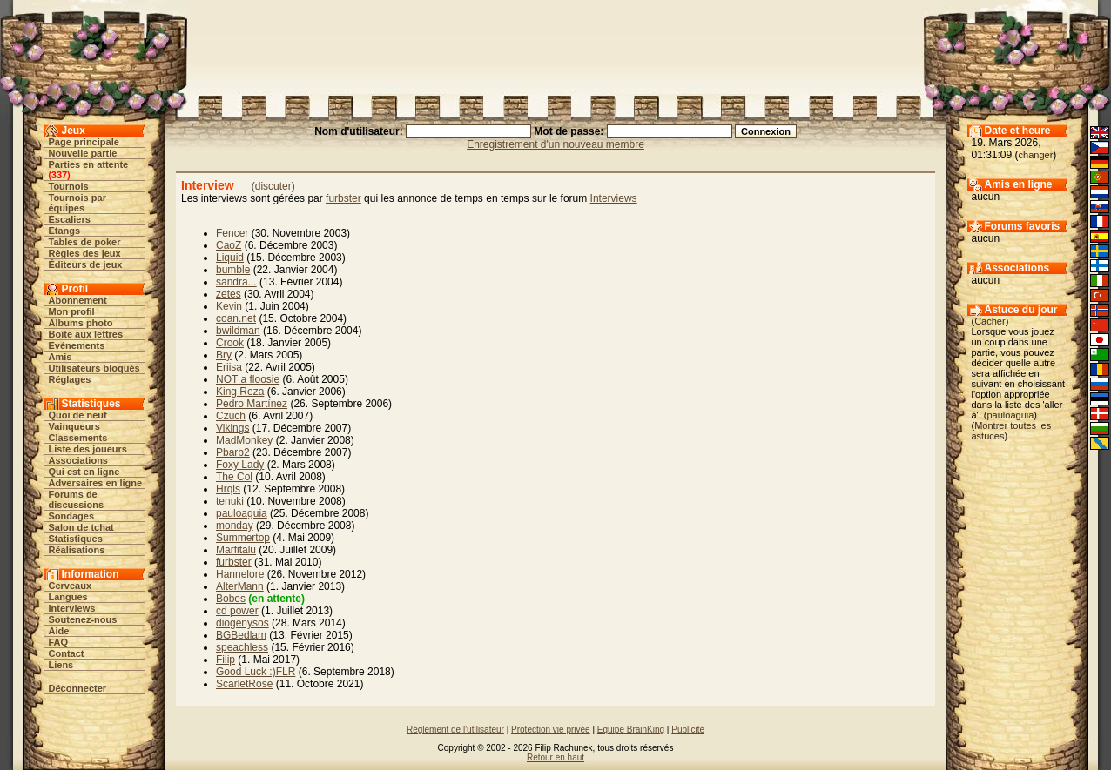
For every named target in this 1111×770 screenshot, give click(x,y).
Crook (230, 343)
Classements (78, 437)
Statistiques (76, 538)
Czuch (231, 416)
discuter (273, 186)
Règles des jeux (85, 253)
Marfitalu (236, 550)
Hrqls (228, 489)
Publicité (687, 729)
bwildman (238, 331)
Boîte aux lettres (86, 334)
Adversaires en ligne (96, 483)
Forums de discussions (76, 499)
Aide (59, 631)
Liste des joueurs (88, 449)
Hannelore (240, 574)
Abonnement (78, 300)
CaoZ (228, 245)
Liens (61, 665)
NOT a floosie (247, 379)
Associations (78, 460)
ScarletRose (244, 684)
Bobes (231, 599)
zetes (228, 294)
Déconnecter (78, 688)
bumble (233, 270)
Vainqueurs (74, 426)
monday (234, 525)
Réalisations (77, 550)
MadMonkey (244, 440)
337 (59, 175)
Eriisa (229, 367)
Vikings (232, 428)
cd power (237, 611)
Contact (66, 653)
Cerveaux (70, 585)
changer (1036, 155)
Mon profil (72, 311)
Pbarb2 (233, 452)
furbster (343, 198)
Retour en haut (555, 757)
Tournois (69, 186)
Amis (60, 357)
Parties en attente (89, 164)
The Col (234, 477)
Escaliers (70, 219)
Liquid (230, 257)
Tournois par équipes (77, 202)
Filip (225, 659)
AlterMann (240, 586)
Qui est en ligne (84, 471)
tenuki (230, 501)
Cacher (989, 321)
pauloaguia (241, 513)
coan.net (236, 318)
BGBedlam (241, 635)
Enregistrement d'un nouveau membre (555, 144)
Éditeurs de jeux (86, 264)
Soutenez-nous (83, 619)
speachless (242, 647)
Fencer (232, 233)
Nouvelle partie (83, 153)
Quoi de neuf (78, 415)
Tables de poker (85, 242)
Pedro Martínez (251, 404)
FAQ (59, 642)
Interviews (72, 608)
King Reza (240, 391)
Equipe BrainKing (630, 729)
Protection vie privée (550, 729)
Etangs (65, 230)
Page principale (84, 142)
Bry (224, 355)
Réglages (70, 379)
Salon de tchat (81, 527)
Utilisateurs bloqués (94, 368)
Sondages (72, 516)
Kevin (229, 306)
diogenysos (242, 623)
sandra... (236, 282)
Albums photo (81, 323)
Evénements (77, 345)
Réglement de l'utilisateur (455, 729)
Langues (68, 597)
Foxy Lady (240, 465)
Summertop (243, 538)
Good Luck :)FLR (255, 672)
